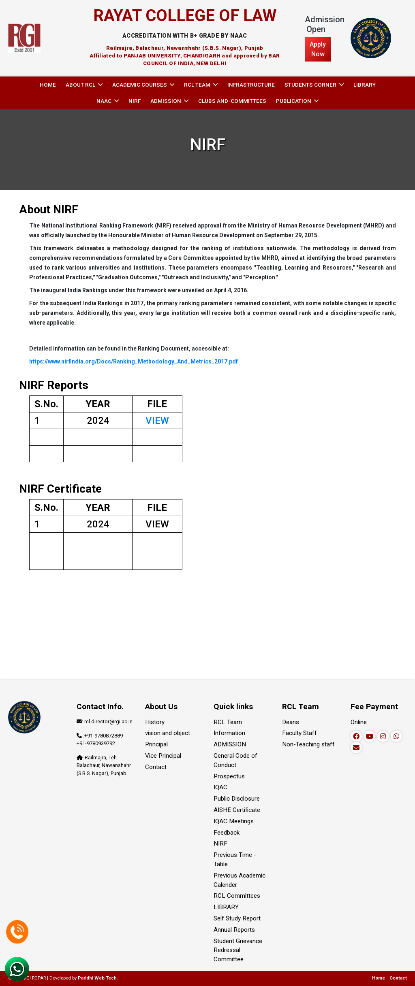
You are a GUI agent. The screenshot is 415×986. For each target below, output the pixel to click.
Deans (290, 722)
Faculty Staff (299, 733)
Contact (156, 767)
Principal (156, 744)
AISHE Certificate (237, 810)
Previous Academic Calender (239, 880)
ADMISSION (230, 744)
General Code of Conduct (235, 760)
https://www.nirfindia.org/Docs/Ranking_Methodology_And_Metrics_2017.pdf (133, 361)
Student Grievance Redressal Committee (238, 950)
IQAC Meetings (234, 821)
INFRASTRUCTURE (251, 84)
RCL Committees (237, 895)
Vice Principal (163, 755)
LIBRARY (364, 84)
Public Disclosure (237, 798)
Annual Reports (234, 929)
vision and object (167, 733)
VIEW (157, 420)
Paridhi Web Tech (97, 978)
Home (48, 84)
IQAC (220, 787)
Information (229, 733)
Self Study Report (237, 918)
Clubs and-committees (232, 101)
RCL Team (228, 722)
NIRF (134, 101)
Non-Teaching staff (308, 744)
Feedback (227, 832)
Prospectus (229, 776)
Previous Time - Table (235, 859)
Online (359, 722)
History (155, 722)
